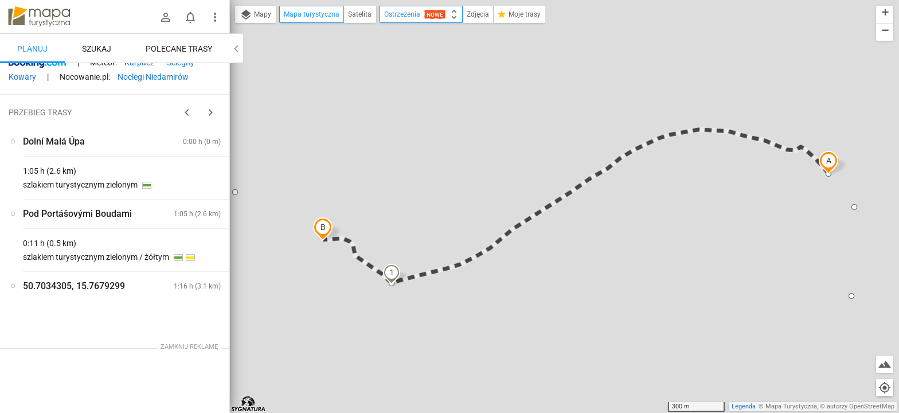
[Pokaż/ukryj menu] (215, 17)
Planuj (32, 48)
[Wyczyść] (219, 75)
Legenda (744, 406)
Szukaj (96, 48)
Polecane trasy (179, 48)
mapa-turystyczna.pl (39, 16)
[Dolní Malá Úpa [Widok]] (69, 248)
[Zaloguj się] (166, 17)
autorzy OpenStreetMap (860, 406)
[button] (828, 162)
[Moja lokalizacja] (884, 387)
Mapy (255, 15)
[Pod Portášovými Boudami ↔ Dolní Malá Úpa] (183, 223)
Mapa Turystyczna (791, 406)
